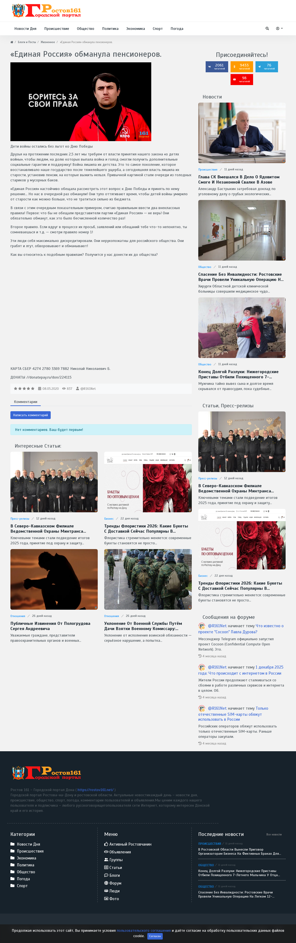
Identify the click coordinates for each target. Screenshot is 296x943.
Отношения (17, 616)
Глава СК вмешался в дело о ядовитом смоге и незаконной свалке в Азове (239, 179)
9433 (241, 66)
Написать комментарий (30, 415)
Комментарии (25, 401)
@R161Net (88, 389)
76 (266, 66)
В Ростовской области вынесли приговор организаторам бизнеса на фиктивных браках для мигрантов (238, 852)
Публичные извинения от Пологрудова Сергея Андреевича (50, 626)
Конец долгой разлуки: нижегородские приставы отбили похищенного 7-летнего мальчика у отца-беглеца (238, 374)
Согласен (155, 936)
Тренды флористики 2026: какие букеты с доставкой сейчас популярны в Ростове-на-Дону (146, 529)
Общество (204, 267)
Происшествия (207, 169)
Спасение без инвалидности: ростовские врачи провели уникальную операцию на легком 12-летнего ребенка (240, 277)
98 (241, 79)
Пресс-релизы (19, 519)
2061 (216, 66)
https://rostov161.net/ (96, 789)
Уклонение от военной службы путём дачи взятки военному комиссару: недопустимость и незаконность (143, 626)
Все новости (274, 834)
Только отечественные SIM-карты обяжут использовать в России (233, 714)
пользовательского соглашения (144, 930)
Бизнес (109, 519)
